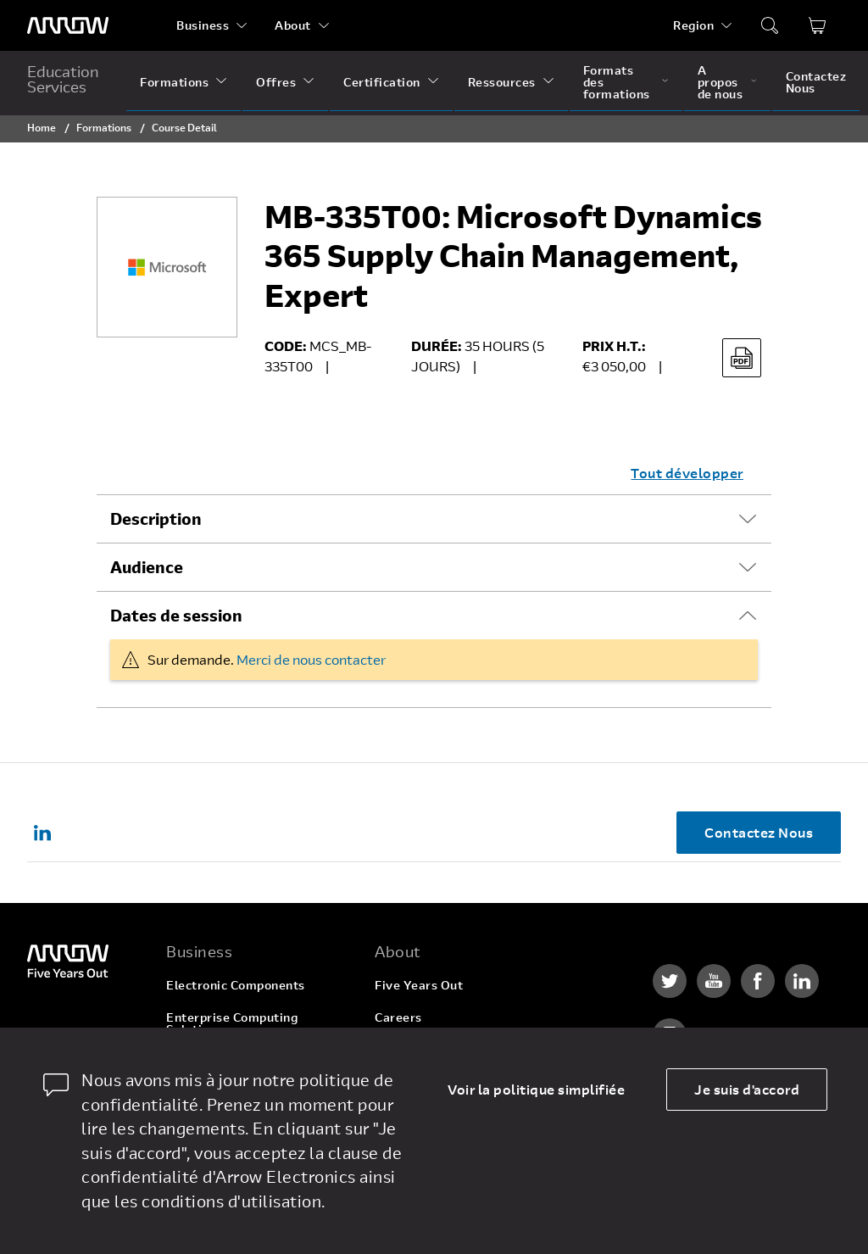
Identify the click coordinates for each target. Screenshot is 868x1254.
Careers (398, 1017)
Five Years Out (419, 985)
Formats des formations (616, 82)
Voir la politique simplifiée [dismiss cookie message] (536, 1089)
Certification (381, 82)
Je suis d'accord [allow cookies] (746, 1089)
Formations (174, 82)
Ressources (502, 82)
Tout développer (687, 473)
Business (202, 25)
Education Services (63, 79)
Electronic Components (235, 985)
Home (41, 127)
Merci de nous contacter (311, 659)
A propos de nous (720, 82)
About (293, 25)
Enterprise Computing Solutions (232, 1023)
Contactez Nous (816, 82)
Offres (276, 82)
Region (693, 25)
